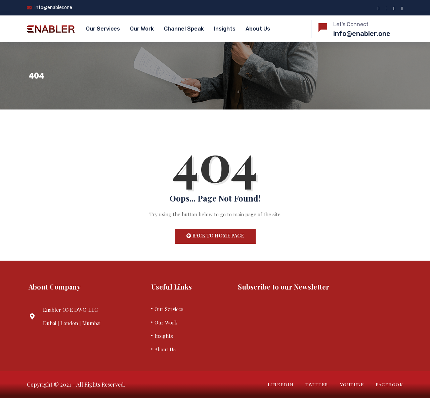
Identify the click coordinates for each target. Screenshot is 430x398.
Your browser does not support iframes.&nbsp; (316, 325)
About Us (258, 29)
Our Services (103, 29)
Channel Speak (184, 29)
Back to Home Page (215, 235)
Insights (224, 29)
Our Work (142, 29)
